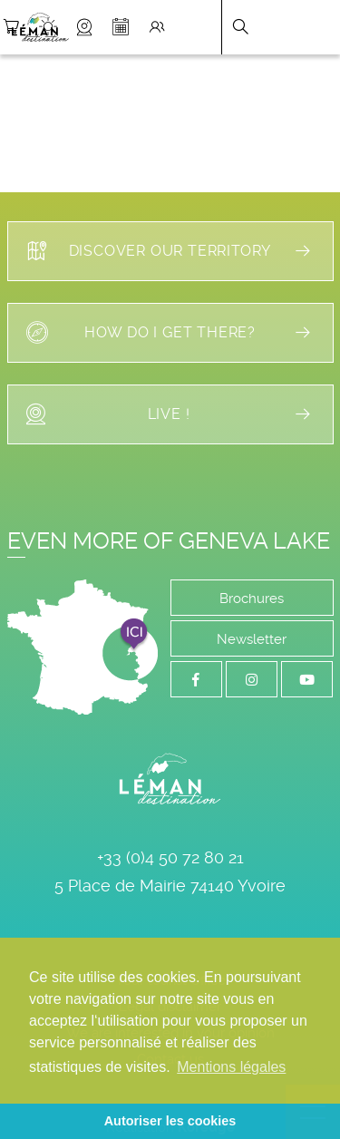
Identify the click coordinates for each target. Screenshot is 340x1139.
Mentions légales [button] (231, 1067)
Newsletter (252, 639)
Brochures (251, 598)
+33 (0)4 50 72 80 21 (170, 857)
